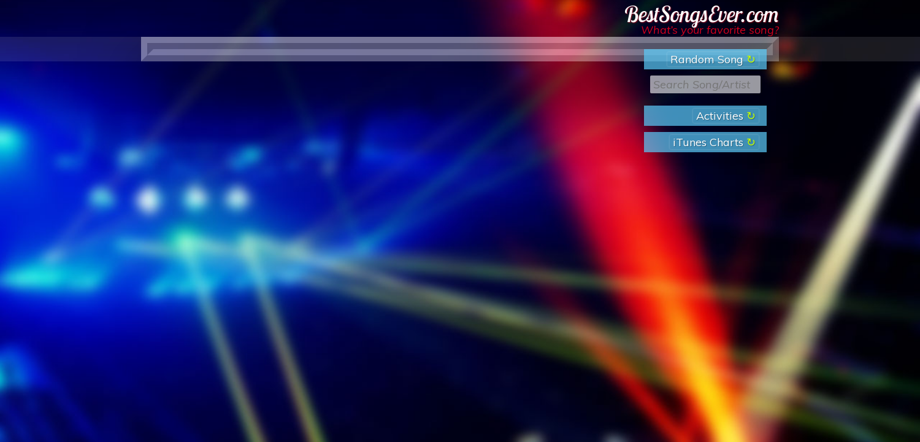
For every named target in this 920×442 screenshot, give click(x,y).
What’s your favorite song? (710, 30)
